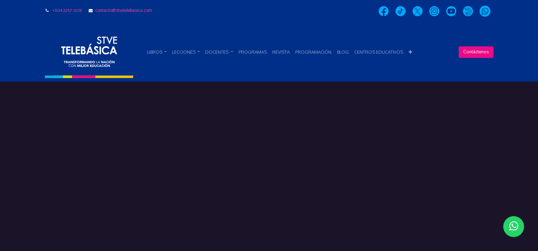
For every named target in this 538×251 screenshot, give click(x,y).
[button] (410, 52)
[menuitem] (253, 52)
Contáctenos (476, 52)
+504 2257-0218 (67, 10)
